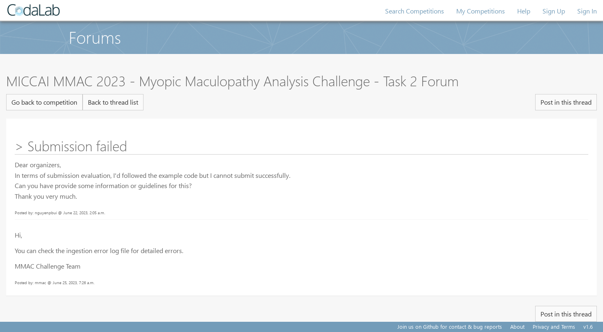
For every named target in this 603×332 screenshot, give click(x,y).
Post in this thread (566, 102)
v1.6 (588, 326)
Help (523, 11)
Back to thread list (113, 102)
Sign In (587, 11)
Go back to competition (44, 102)
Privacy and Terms (554, 326)
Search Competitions (414, 11)
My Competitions (480, 11)
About (517, 326)
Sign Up (553, 11)
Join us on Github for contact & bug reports (449, 326)
